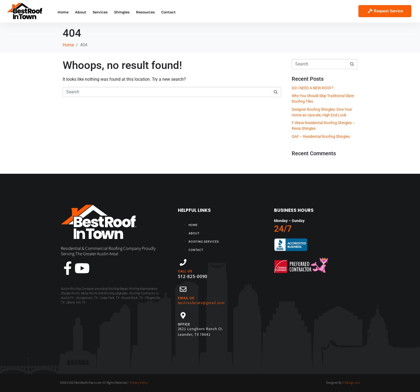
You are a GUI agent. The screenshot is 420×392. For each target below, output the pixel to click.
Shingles (122, 12)
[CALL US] (183, 262)
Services (100, 12)
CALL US (185, 271)
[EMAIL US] (183, 289)
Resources (145, 12)
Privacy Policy (139, 382)
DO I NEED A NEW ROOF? (312, 88)
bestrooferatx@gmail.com (201, 303)
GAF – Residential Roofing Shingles (321, 136)
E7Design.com (351, 382)
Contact (168, 12)
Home (63, 12)
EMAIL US (186, 298)
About (80, 12)
